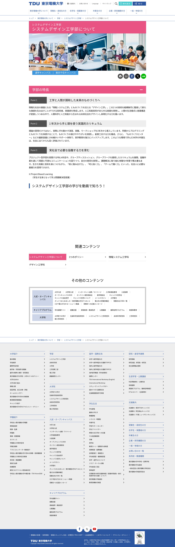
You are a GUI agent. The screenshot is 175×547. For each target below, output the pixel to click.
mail (126, 76)
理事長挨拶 (13, 426)
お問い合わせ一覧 (136, 450)
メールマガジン (100, 298)
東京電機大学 (41, 541)
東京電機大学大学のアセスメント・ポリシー (24, 407)
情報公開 (13, 386)
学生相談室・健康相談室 (97, 456)
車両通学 (92, 470)
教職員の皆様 (35, 535)
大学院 (52, 386)
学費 (90, 439)
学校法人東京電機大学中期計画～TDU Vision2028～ (26, 474)
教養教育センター (55, 376)
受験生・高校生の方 (58, 10)
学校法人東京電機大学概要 (18, 422)
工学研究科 (133, 316)
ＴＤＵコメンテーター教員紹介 (20, 450)
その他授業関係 (94, 436)
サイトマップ (106, 3)
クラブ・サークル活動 (96, 463)
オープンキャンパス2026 (63, 295)
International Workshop (97, 383)
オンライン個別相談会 (84, 295)
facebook (131, 76)
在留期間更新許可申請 (96, 393)
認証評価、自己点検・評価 (18, 390)
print (120, 76)
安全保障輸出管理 (134, 366)
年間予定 (92, 422)
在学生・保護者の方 (78, 10)
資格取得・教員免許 (88, 310)
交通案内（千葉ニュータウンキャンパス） (142, 414)
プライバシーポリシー (120, 535)
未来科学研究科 (119, 316)
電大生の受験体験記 (102, 301)
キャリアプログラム (58, 492)
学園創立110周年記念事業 (18, 456)
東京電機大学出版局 (135, 465)
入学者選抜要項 (111, 292)
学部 (58, 18)
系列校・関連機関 (16, 460)
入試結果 (124, 292)
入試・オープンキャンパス (61, 419)
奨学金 (91, 443)
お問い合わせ (83, 3)
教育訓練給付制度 (95, 482)
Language (95, 3)
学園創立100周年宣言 (17, 443)
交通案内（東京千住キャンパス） (140, 408)
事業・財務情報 (15, 436)
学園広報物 (13, 446)
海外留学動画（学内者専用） (98, 373)
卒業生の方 (97, 10)
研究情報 (132, 359)
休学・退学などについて (97, 460)
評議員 (12, 433)
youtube (94, 529)
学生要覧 (92, 409)
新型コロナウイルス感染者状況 (20, 470)
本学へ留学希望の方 (95, 359)
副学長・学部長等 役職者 (18, 369)
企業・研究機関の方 (117, 10)
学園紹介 (14, 417)
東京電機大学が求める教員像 (19, 396)
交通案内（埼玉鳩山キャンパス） (140, 411)
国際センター (93, 376)
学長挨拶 (13, 362)
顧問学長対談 (14, 366)
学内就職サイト (60, 310)
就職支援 (73, 310)
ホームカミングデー (16, 393)
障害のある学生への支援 (97, 433)
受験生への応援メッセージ (93, 304)
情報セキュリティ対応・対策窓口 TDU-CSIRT (66, 535)
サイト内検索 (118, 4)
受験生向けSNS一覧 (120, 301)
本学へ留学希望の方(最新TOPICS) (100, 362)
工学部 (52, 366)
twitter (137, 76)
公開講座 (103, 310)
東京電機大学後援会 (95, 479)
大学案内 (114, 298)
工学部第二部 (54, 369)
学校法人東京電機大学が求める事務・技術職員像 (26, 453)
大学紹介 (14, 353)
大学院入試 (69, 292)
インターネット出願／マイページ (89, 292)
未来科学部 (53, 362)
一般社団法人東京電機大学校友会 (140, 468)
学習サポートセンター (96, 426)
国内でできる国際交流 (96, 390)
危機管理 (13, 467)
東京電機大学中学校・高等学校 (139, 461)
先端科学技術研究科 (77, 316)
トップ (31, 18)
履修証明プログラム (117, 310)
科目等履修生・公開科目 (137, 382)
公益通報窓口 (89, 535)
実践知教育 (133, 310)
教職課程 (92, 416)
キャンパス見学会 (115, 295)
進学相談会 (101, 295)
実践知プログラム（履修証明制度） (140, 388)
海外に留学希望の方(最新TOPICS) (100, 369)
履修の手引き (93, 412)
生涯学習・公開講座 (137, 376)
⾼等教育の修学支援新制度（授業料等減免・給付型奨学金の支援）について (105, 474)
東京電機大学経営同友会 (137, 472)
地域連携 (132, 385)
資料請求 (126, 3)
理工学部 (52, 373)
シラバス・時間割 (95, 419)
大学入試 (58, 292)
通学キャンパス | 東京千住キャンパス (55, 72)
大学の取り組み (15, 383)
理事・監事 (13, 429)
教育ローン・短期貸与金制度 (98, 446)
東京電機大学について (39, 10)
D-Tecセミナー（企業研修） (138, 392)
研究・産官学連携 (136, 353)
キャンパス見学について (82, 298)
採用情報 (45, 535)
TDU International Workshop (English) (102, 379)
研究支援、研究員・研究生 (137, 362)
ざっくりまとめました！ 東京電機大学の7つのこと (72, 301)
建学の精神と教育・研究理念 (19, 373)
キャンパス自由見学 (62, 298)
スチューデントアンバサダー (98, 386)
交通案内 (72, 3)
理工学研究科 (59, 319)
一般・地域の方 (136, 10)
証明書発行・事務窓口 (96, 453)
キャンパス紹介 (15, 403)
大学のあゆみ (14, 379)
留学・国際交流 (95, 353)
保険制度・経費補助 (95, 450)
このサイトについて (103, 535)
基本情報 (13, 359)
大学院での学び (60, 316)
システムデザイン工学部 (72, 18)
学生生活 (93, 403)
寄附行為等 (13, 463)
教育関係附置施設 (16, 400)
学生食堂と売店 (94, 467)
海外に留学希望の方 (95, 366)
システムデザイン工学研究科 (99, 316)
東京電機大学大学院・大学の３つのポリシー (24, 376)
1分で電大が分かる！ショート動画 (67, 304)
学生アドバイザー (95, 429)
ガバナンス (13, 439)
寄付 (140, 3)
